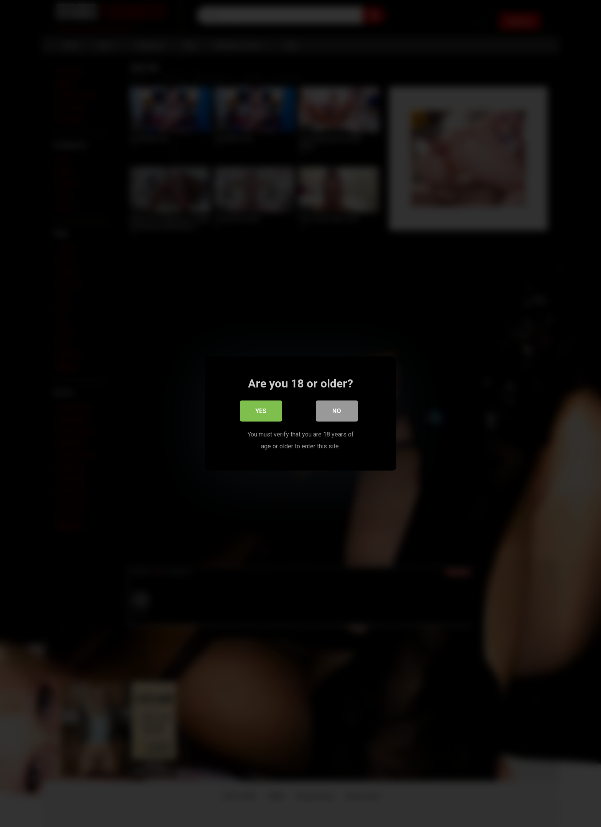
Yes (261, 411)
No (337, 411)
